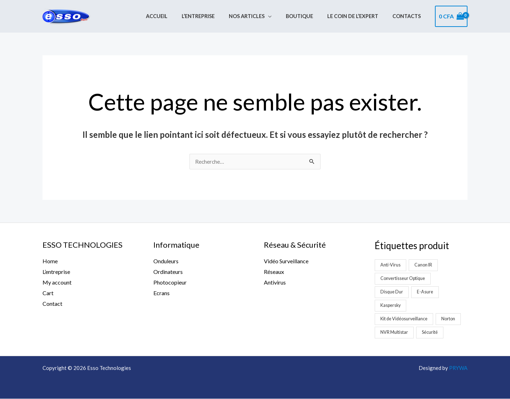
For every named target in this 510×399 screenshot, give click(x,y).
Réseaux (274, 272)
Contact (52, 303)
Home (50, 261)
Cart (47, 293)
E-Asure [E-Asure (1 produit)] (426, 292)
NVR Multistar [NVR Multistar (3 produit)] (394, 332)
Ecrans (161, 293)
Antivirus (275, 282)
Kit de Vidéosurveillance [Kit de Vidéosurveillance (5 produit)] (404, 319)
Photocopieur (170, 282)
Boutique (309, 16)
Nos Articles (260, 16)
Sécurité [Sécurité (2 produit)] (430, 332)
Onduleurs (165, 261)
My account (57, 282)
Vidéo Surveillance (286, 261)
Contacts (409, 16)
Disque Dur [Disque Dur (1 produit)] (391, 292)
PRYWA (458, 368)
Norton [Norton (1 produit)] (450, 319)
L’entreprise (216, 16)
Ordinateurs (168, 272)
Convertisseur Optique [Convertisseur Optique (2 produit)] (403, 278)
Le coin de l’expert (358, 16)
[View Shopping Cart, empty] (451, 16)
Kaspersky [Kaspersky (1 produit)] (391, 305)
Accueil (178, 16)
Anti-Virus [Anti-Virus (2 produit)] (390, 265)
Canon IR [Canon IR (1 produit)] (424, 265)
